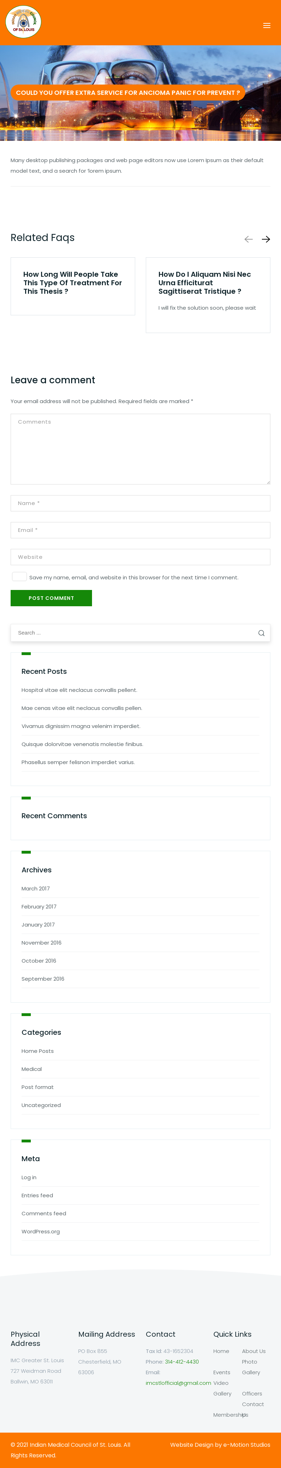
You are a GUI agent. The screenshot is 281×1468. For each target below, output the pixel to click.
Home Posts (38, 1051)
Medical (32, 1069)
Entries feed (37, 1195)
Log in (29, 1177)
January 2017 (38, 924)
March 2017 (36, 888)
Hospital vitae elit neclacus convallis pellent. (79, 690)
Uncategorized (41, 1105)
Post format (38, 1087)
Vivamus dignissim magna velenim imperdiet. (81, 726)
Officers (252, 1393)
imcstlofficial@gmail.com (178, 1383)
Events (221, 1372)
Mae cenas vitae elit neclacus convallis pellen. (82, 708)
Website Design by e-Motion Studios (220, 1445)
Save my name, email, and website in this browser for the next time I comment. (134, 577)
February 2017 (39, 906)
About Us (254, 1351)
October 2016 (39, 960)
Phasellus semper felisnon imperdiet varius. (78, 762)
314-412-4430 (182, 1361)
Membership (229, 1414)
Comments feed (44, 1213)
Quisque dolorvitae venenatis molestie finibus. (82, 744)
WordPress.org (41, 1231)
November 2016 (42, 942)
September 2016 (43, 978)
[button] (264, 239)
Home (221, 1351)
